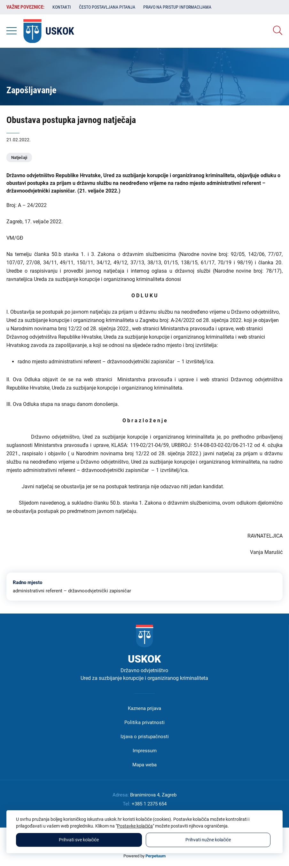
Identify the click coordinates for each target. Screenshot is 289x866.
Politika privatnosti (144, 722)
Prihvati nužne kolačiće (208, 839)
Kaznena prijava (144, 708)
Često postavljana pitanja (107, 7)
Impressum (145, 751)
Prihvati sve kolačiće (79, 839)
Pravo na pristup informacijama (177, 7)
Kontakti (61, 7)
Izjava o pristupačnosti (145, 736)
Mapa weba (144, 765)
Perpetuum (155, 856)
